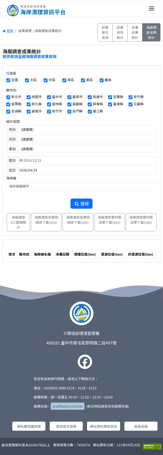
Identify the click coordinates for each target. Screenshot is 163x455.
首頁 (8, 30)
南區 (70, 79)
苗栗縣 (16, 103)
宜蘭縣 (118, 96)
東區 (89, 79)
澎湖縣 (16, 111)
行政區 (11, 73)
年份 (12, 129)
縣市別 (11, 90)
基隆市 (37, 111)
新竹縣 (138, 96)
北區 (33, 79)
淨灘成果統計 (134, 32)
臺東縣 (118, 103)
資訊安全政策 (66, 426)
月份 (12, 139)
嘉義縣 (77, 103)
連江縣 (98, 111)
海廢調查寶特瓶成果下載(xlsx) (109, 220)
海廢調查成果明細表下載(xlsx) (46, 220)
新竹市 (57, 111)
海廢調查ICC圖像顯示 (18, 222)
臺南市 (77, 96)
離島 (108, 79)
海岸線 (11, 178)
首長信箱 (141, 426)
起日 (12, 160)
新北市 (16, 96)
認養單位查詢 (105, 32)
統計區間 (13, 121)
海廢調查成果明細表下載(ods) (78, 220)
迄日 (12, 170)
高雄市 (98, 96)
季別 (12, 148)
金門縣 (77, 111)
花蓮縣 (138, 103)
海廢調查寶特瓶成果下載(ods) (141, 220)
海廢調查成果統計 (151, 32)
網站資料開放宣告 (103, 426)
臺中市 (57, 96)
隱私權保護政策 (29, 426)
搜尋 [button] (81, 203)
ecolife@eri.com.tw (67, 406)
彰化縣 (37, 103)
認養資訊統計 (120, 32)
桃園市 (37, 96)
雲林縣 (57, 103)
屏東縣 (98, 103)
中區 (52, 79)
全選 (14, 79)
